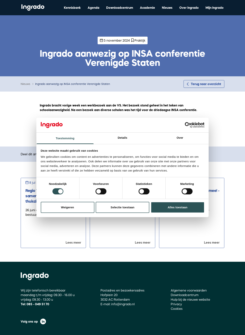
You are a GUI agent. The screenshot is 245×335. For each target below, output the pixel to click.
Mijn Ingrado (215, 7)
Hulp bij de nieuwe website (190, 299)
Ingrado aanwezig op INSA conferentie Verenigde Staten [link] (72, 84)
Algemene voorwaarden (189, 290)
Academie (147, 7)
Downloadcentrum (119, 7)
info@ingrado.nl (123, 304)
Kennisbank (72, 7)
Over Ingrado (189, 7)
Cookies (177, 308)
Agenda (93, 7)
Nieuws (167, 7)
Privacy (176, 304)
